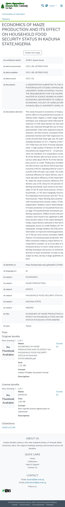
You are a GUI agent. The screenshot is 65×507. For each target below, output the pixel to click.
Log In (52, 5)
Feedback (49, 505)
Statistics (6, 19)
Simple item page (32, 52)
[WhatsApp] (3, 490)
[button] (46, 5)
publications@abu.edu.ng (35, 482)
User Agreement (38, 505)
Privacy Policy (25, 505)
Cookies (15, 505)
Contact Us (32, 467)
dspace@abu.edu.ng (35, 479)
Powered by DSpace (49, 502)
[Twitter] (6, 490)
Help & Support (32, 464)
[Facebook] (9, 490)
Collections (32, 461)
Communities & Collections (13, 14)
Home (32, 458)
